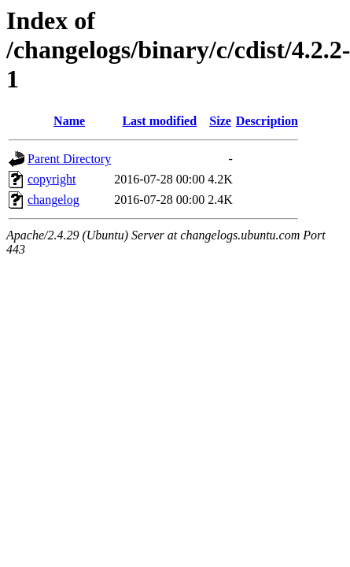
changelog (53, 199)
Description (267, 121)
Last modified (159, 121)
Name (69, 121)
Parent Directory (69, 158)
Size (220, 121)
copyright (52, 179)
